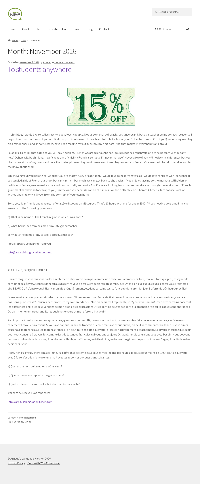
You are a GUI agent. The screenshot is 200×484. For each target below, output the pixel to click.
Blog (90, 29)
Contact (104, 29)
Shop (39, 29)
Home (11, 29)
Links (77, 29)
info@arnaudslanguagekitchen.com (30, 252)
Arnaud (47, 62)
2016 (23, 40)
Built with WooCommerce (43, 463)
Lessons (18, 421)
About (25, 29)
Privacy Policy (16, 463)
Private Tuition (58, 29)
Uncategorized (27, 417)
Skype (27, 421)
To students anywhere (40, 69)
